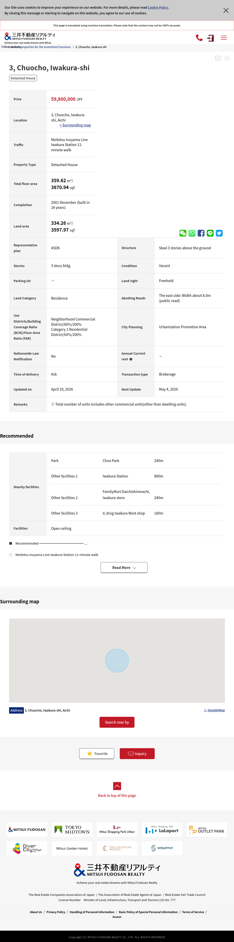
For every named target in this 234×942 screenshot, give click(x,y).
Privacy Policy (56, 912)
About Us (36, 912)
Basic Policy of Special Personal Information (148, 912)
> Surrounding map (75, 125)
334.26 (59, 223)
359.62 (59, 180)
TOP (3, 47)
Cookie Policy (158, 7)
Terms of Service (193, 912)
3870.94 (60, 187)
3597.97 (60, 229)
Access (117, 917)
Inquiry (137, 754)
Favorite (97, 753)
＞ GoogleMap (214, 710)
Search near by (117, 722)
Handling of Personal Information (92, 912)
